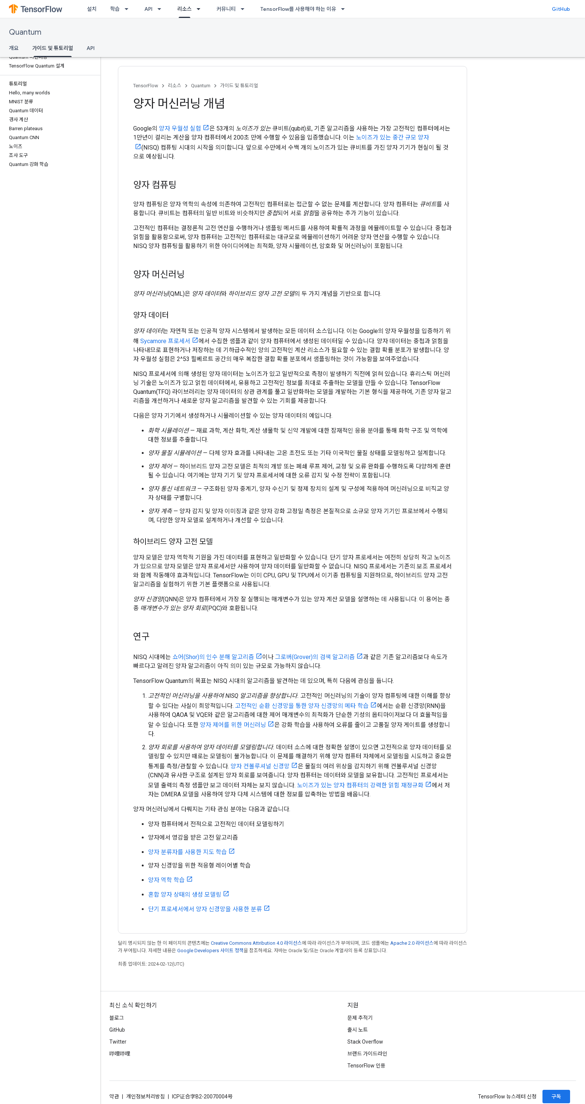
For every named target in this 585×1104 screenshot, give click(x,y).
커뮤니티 (226, 9)
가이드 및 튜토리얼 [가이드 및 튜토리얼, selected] (52, 48)
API (148, 9)
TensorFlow (145, 85)
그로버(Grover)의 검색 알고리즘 (315, 657)
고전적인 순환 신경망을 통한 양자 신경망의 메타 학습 (302, 705)
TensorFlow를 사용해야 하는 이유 (298, 9)
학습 (115, 9)
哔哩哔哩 (119, 1054)
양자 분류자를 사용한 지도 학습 (187, 852)
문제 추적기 (360, 1018)
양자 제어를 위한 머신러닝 (233, 724)
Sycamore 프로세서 (165, 341)
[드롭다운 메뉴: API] (162, 9)
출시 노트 (357, 1030)
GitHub (561, 9)
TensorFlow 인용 (366, 1066)
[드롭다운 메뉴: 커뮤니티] (245, 9)
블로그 (116, 1018)
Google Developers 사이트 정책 (210, 950)
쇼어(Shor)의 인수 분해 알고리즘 (213, 657)
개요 (14, 48)
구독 (556, 1096)
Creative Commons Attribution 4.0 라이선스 (256, 943)
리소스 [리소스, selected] (184, 9)
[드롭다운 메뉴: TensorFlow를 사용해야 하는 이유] (345, 9)
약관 (114, 1097)
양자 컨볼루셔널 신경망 (260, 766)
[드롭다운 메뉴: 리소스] (201, 9)
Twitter (117, 1042)
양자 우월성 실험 (180, 128)
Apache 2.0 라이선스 (412, 943)
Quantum (25, 32)
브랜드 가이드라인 (367, 1054)
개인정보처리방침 (145, 1097)
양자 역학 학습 (166, 880)
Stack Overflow (365, 1042)
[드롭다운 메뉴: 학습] (129, 9)
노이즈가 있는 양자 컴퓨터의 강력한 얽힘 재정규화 (360, 785)
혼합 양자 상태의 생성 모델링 (184, 894)
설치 (92, 9)
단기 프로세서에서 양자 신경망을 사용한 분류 (205, 909)
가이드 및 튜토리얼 (239, 85)
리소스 (174, 85)
